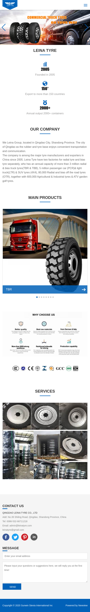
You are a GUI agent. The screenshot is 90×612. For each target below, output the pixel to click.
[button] (35, 41)
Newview (83, 605)
